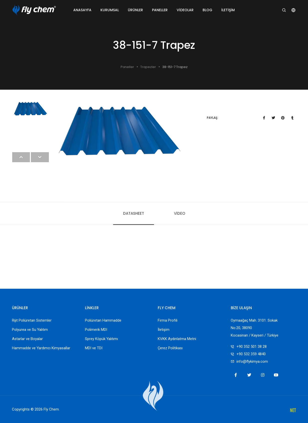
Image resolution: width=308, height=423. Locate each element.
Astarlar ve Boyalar (27, 339)
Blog (207, 9)
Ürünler (135, 9)
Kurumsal (109, 9)
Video (179, 213)
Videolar (185, 9)
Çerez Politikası (170, 348)
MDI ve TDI (93, 348)
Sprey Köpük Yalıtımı (101, 339)
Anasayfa (82, 9)
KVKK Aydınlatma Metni (177, 339)
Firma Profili (167, 320)
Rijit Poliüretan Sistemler (32, 320)
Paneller (160, 9)
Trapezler (148, 67)
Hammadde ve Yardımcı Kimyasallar (41, 348)
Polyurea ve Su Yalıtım (30, 329)
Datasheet (133, 213)
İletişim (228, 9)
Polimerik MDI (96, 329)
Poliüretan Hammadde (103, 320)
